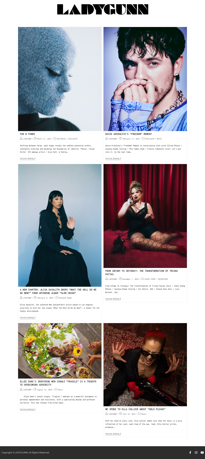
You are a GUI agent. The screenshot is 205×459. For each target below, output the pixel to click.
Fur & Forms (27, 134)
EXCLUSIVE (72, 139)
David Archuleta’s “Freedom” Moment (128, 134)
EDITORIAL (61, 139)
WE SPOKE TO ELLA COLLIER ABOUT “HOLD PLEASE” (135, 409)
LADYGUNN (27, 139)
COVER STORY (149, 279)
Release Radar (65, 298)
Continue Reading (27, 158)
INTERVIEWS (163, 279)
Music (60, 390)
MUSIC (159, 139)
